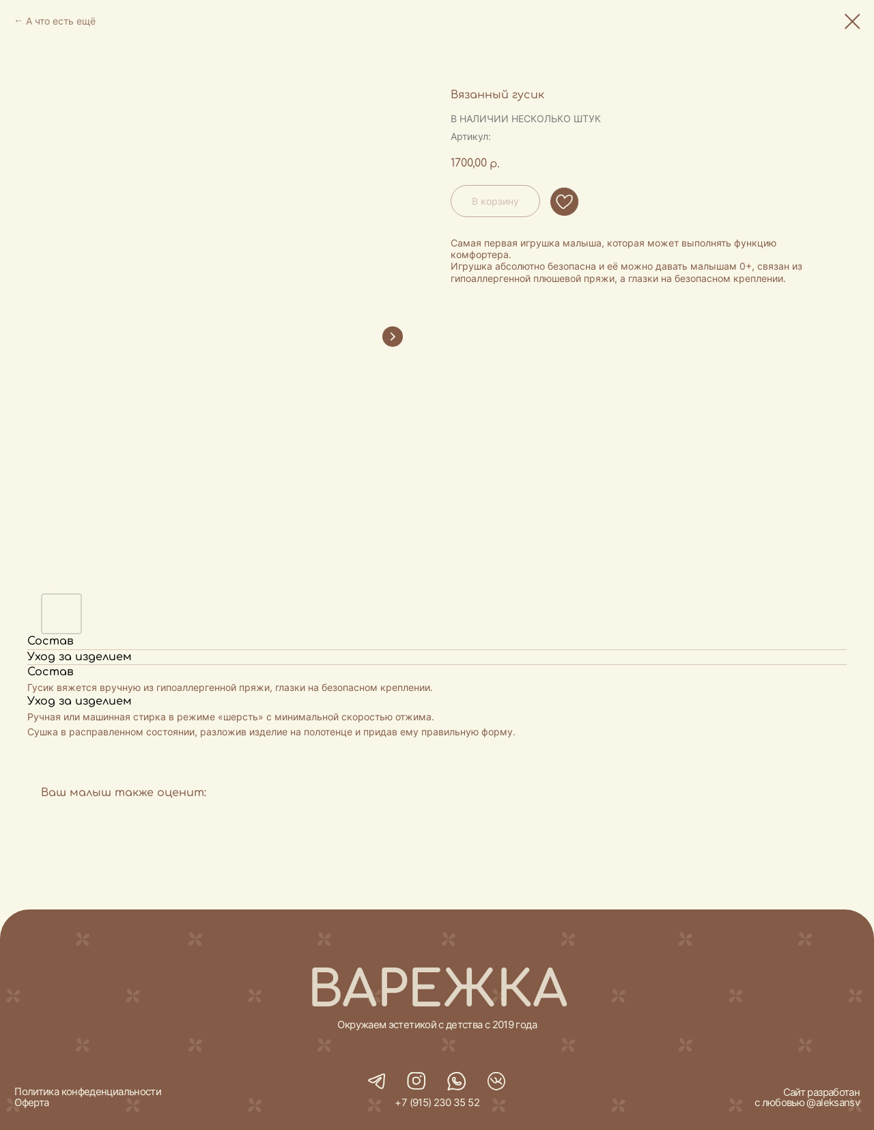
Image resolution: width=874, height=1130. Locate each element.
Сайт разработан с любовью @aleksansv (807, 1097)
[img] (456, 1081)
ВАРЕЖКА (437, 990)
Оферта (31, 1103)
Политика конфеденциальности (87, 1092)
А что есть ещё (61, 21)
